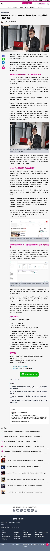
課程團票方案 (17, 536)
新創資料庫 (24, 362)
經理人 (3, 534)
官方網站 (17, 362)
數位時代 (4, 532)
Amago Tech (17, 62)
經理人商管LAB (26, 536)
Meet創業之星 (16, 379)
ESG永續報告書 (18, 522)
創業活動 (26, 7)
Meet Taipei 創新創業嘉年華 (41, 532)
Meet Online (35, 0)
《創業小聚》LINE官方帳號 (25, 368)
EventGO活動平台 (27, 534)
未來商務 (4, 539)
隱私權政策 (11, 522)
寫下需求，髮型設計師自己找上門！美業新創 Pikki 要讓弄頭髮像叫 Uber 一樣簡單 (22, 436)
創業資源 (33, 7)
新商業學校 (16, 532)
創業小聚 (4, 538)
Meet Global (25, 0)
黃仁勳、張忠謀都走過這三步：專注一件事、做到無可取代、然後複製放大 (21, 441)
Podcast (21, 7)
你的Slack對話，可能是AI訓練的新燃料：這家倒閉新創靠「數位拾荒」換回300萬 (22, 451)
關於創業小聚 (41, 0)
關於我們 (3, 522)
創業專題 (15, 7)
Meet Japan (30, 0)
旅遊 (3, 12)
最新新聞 (9, 7)
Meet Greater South (39, 534)
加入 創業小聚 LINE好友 (29, 374)
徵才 (7, 522)
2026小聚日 (47, 0)
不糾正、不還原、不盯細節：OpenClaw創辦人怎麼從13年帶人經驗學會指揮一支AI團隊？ (24, 446)
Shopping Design (6, 536)
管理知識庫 (25, 532)
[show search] (35, 4)
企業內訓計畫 (17, 538)
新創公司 (6, 12)
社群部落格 (40, 7)
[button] (47, 544)
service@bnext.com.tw (9, 524)
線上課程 (16, 534)
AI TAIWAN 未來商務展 (40, 536)
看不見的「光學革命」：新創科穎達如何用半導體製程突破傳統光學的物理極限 (22, 431)
